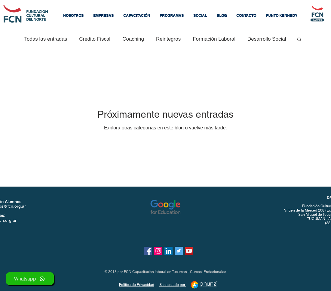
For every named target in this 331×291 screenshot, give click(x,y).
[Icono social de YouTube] (189, 251)
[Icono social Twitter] (179, 251)
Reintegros (168, 39)
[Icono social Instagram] (158, 251)
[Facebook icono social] (148, 251)
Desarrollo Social (266, 39)
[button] (103, 15)
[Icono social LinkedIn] (168, 251)
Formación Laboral (214, 39)
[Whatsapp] (30, 278)
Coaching (133, 39)
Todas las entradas (45, 39)
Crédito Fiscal (94, 39)
